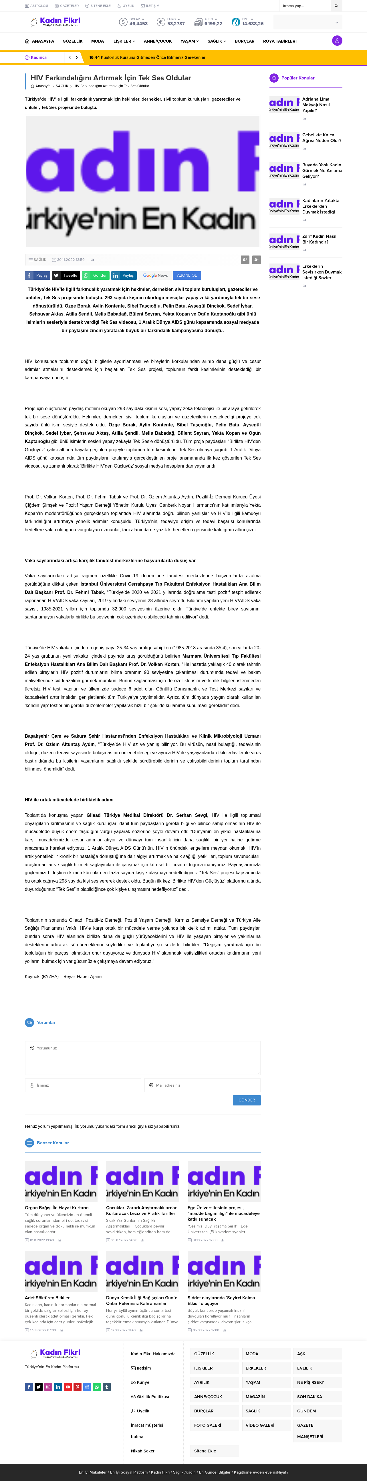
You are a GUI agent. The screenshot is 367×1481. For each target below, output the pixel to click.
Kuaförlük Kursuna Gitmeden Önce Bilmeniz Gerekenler (147, 57)
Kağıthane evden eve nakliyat (260, 1472)
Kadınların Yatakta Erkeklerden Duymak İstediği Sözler (321, 209)
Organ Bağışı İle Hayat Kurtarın (57, 1208)
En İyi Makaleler (93, 1472)
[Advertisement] (143, 996)
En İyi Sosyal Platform (129, 1472)
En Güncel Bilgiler (215, 1472)
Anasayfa (41, 86)
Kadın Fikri (160, 1472)
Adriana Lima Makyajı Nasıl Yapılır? (316, 104)
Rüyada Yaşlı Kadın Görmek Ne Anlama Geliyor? (322, 170)
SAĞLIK (62, 86)
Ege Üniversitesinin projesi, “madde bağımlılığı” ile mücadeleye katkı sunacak (224, 1213)
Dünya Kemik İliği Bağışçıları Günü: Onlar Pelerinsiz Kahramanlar (141, 1300)
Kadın (191, 1472)
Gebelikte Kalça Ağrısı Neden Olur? (321, 137)
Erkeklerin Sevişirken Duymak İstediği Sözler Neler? (322, 275)
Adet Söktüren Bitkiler (47, 1298)
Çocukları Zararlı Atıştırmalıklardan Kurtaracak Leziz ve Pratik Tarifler (142, 1210)
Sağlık (178, 1472)
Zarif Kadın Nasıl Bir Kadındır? (319, 239)
